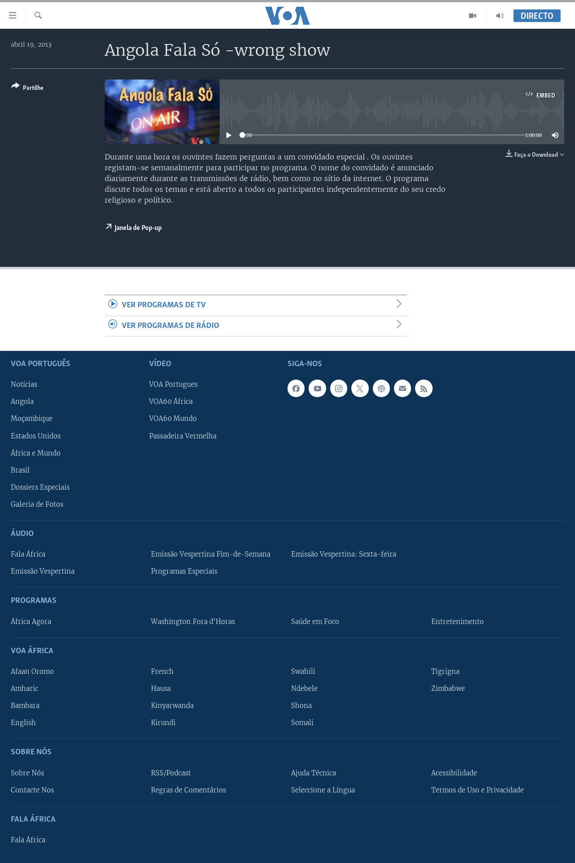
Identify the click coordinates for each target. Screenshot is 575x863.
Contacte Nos (32, 790)
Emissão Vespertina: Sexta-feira (343, 554)
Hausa (161, 689)
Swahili (303, 672)
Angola (22, 402)
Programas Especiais (184, 571)
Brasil (20, 470)
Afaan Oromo (32, 672)
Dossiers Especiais (40, 487)
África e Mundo (36, 453)
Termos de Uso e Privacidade (477, 790)
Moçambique (32, 419)
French (162, 672)
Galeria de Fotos (37, 504)
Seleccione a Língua (323, 790)
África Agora (31, 622)
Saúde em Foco (315, 622)
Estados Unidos (36, 436)
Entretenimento (457, 622)
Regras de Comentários (188, 790)
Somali (302, 723)
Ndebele (304, 689)
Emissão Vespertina (43, 571)
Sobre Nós (27, 773)
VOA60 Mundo (173, 419)
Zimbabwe (448, 689)
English (23, 723)
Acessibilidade (454, 773)
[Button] (27, 89)
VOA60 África (171, 402)
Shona (301, 706)
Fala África (28, 554)
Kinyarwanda (172, 706)
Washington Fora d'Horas (193, 622)
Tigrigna (445, 672)
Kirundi (163, 723)
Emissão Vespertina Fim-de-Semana (210, 554)
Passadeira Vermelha (183, 436)
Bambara (25, 706)
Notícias (24, 385)
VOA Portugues (173, 385)
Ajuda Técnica (313, 773)
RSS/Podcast (171, 773)
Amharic (24, 689)
